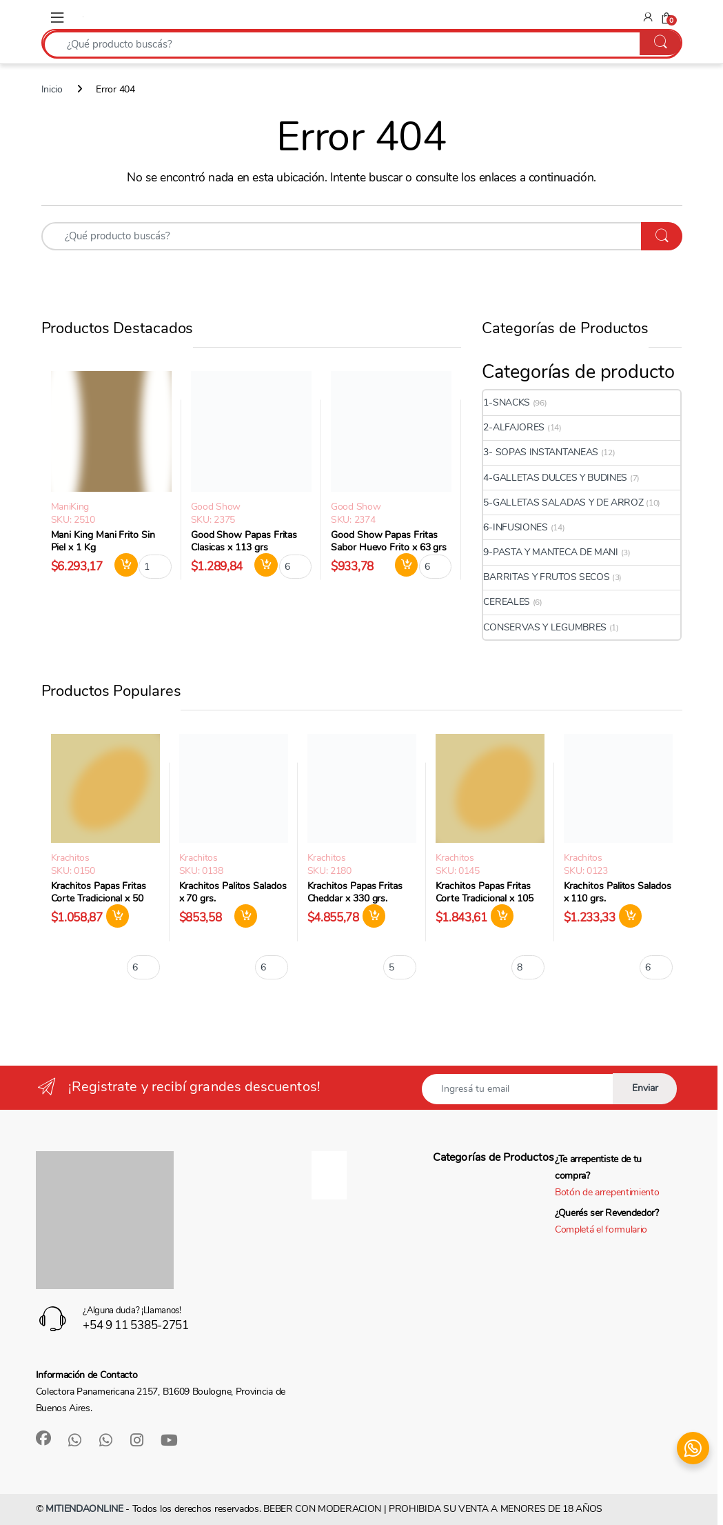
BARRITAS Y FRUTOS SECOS (546, 577)
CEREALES (506, 601)
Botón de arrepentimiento (607, 1192)
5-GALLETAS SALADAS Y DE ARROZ (563, 502)
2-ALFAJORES (513, 427)
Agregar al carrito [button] (126, 565)
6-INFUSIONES (515, 527)
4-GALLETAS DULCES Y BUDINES (555, 477)
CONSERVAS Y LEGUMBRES (545, 627)
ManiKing (70, 506)
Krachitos (70, 857)
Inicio (52, 89)
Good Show (216, 506)
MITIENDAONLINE (84, 1508)
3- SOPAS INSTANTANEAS (540, 452)
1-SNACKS (506, 402)
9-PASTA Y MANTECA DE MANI (550, 552)
